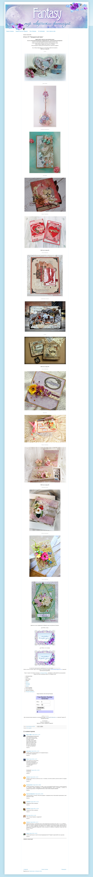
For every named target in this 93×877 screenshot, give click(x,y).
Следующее (26, 869)
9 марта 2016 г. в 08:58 (39, 793)
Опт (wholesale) (41, 31)
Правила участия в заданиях (22, 31)
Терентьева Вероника (30, 793)
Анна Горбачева (45, 252)
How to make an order (51, 31)
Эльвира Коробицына (45, 129)
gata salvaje (45, 83)
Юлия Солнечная (44, 533)
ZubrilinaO (28, 801)
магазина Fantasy (43, 672)
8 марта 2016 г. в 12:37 (33, 759)
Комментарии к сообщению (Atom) (35, 871)
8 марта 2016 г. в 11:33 (36, 734)
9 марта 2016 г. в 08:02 (37, 784)
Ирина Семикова (45, 214)
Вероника (45, 412)
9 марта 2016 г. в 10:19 (35, 801)
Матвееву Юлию (57, 668)
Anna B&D (45, 175)
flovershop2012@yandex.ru (51, 717)
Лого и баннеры (33, 31)
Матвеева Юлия (45, 487)
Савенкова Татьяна (45, 298)
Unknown (28, 777)
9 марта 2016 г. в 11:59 (32, 815)
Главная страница (10, 31)
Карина (27, 686)
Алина (45, 51)
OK (27, 815)
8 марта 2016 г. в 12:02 (35, 751)
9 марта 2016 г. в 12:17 (34, 822)
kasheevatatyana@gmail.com (56, 669)
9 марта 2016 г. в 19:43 (33, 833)
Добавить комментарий (28, 839)
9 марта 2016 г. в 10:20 (35, 808)
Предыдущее (63, 869)
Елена (27, 759)
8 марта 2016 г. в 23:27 (34, 777)
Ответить (28, 747)
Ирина (27, 681)
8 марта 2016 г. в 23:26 (35, 770)
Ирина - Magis (29, 734)
